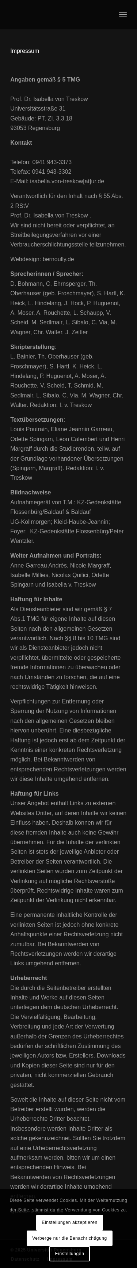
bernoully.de (58, 259)
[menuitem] (123, 15)
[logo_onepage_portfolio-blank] (56, 14)
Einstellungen (69, 1253)
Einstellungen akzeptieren (69, 1222)
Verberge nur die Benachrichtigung (69, 1238)
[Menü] (123, 15)
